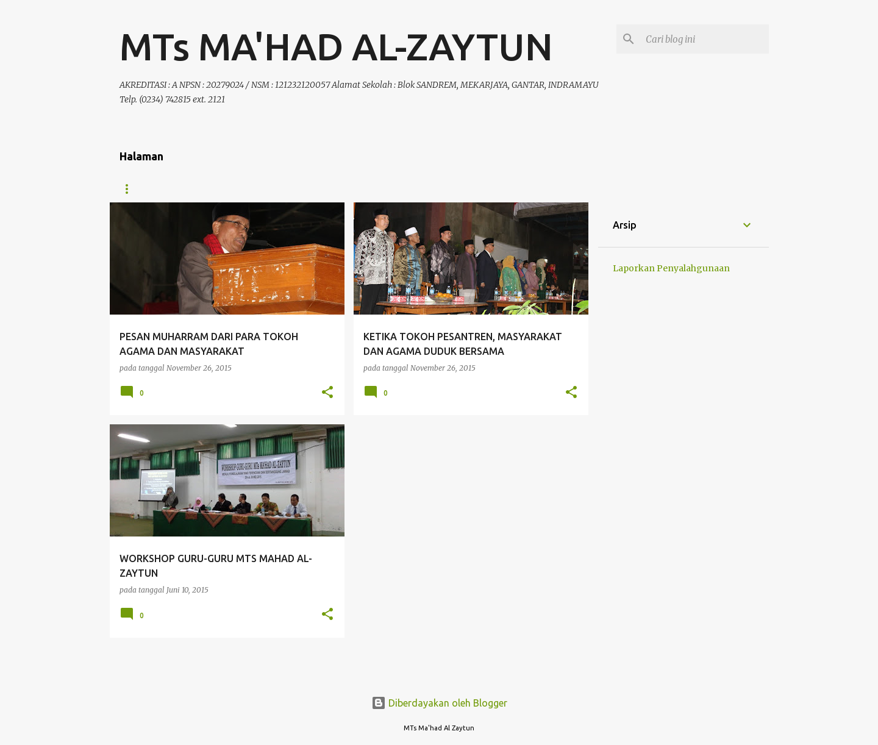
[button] (327, 393)
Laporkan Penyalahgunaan (671, 268)
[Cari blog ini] (705, 39)
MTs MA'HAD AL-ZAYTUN (336, 46)
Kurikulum (278, 189)
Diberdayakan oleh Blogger (439, 702)
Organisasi (206, 189)
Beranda (138, 189)
